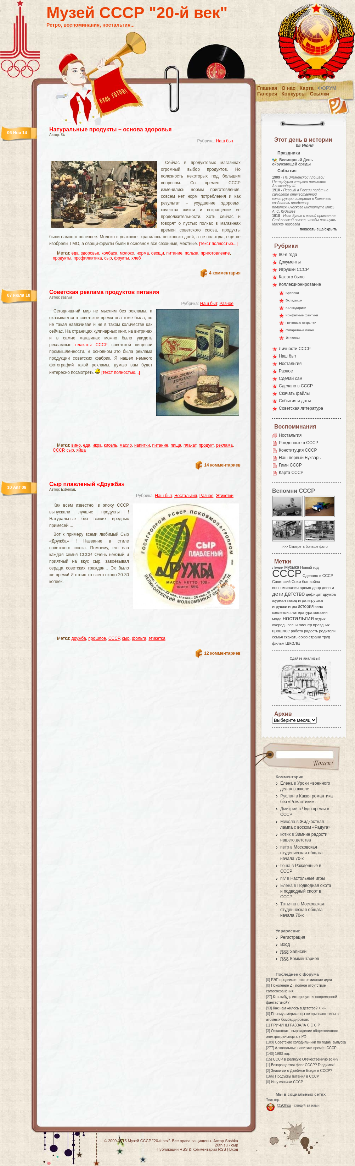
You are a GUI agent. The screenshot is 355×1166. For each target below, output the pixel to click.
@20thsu (284, 1105)
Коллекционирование (300, 284)
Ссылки (319, 94)
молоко (127, 253)
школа (292, 643)
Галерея (267, 94)
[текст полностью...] (218, 243)
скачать (290, 637)
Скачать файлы (294, 393)
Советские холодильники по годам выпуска (310, 1042)
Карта (307, 88)
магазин (320, 612)
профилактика (88, 258)
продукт (206, 445)
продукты (62, 258)
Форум (327, 88)
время (305, 587)
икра (96, 445)
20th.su (221, 1145)
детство (294, 593)
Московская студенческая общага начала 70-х (301, 853)
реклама (224, 445)
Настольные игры (307, 878)
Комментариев (299, 958)
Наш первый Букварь (300, 457)
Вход (285, 944)
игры (292, 606)
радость (311, 631)
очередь (279, 625)
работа (297, 631)
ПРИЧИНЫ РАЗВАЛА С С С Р (295, 1025)
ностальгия (298, 618)
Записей (293, 951)
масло (126, 445)
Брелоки (292, 293)
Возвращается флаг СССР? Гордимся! (302, 1065)
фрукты (121, 258)
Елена (286, 783)
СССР (58, 450)
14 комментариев (222, 465)
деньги (328, 587)
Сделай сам (291, 378)
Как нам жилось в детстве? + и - (299, 1008)
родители (327, 631)
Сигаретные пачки (300, 330)
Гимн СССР (290, 465)
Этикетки (224, 495)
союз (303, 637)
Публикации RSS (172, 1149)
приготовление (215, 253)
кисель (110, 445)
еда (75, 253)
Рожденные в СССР (298, 442)
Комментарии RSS (209, 1149)
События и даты (295, 400)
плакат (190, 445)
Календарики (296, 308)
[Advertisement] (105, 428)
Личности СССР (295, 348)
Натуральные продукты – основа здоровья (110, 129)
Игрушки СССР (294, 269)
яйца (81, 450)
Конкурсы (293, 94)
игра (302, 600)
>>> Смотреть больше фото (305, 547)
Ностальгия (185, 495)
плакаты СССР (91, 344)
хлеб (136, 258)
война (315, 581)
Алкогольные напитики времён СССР (306, 1048)
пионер (305, 625)
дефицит (314, 594)
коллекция (281, 612)
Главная (267, 88)
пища (175, 445)
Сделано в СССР (296, 385)
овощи (157, 253)
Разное (226, 303)
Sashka (231, 1141)
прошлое (97, 638)
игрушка (315, 600)
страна (315, 637)
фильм (278, 643)
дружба (79, 638)
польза (191, 253)
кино (319, 606)
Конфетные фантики (302, 315)
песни (292, 625)
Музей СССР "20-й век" (136, 13)
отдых (320, 619)
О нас (288, 88)
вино (76, 445)
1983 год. (282, 1054)
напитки (142, 445)
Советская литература (301, 408)
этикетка (156, 638)
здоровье (90, 253)
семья (277, 637)
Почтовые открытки (301, 323)
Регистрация (292, 937)
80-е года (288, 254)
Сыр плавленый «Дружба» (86, 484)
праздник (321, 625)
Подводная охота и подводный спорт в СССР (305, 891)
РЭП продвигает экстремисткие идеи (301, 980)
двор (316, 587)
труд (326, 637)
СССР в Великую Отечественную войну (305, 1059)
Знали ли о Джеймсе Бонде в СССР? (301, 1071)
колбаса (110, 253)
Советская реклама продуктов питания (104, 292)
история (306, 606)
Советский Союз (286, 581)
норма (142, 253)
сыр (108, 258)
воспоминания (285, 587)
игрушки (279, 606)
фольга (139, 638)
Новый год (309, 567)
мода (277, 619)
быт (305, 581)
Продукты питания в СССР (297, 1076)
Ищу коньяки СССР (287, 1082)
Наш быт (224, 140)
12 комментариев (222, 653)
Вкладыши (294, 300)
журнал (279, 600)
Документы (290, 262)
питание (174, 253)
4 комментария (225, 273)
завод (292, 600)
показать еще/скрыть (318, 229)
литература (302, 612)
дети (277, 594)
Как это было (292, 276)
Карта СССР (291, 472)
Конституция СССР (298, 450)
